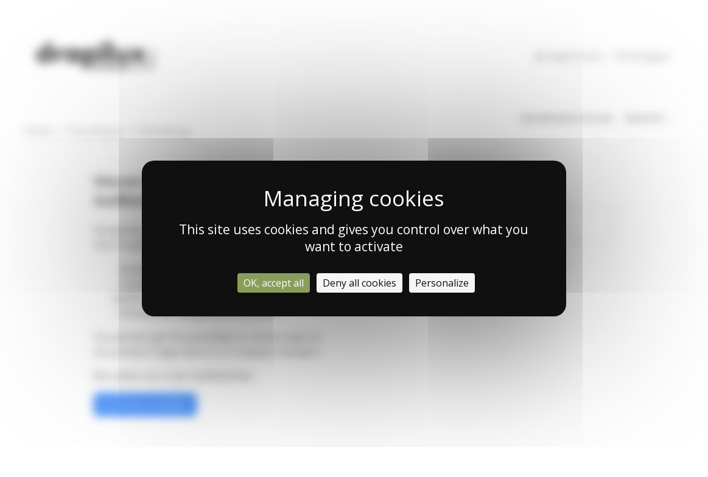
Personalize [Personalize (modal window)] (442, 283)
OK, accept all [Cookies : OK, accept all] (274, 283)
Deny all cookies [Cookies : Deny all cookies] (359, 283)
